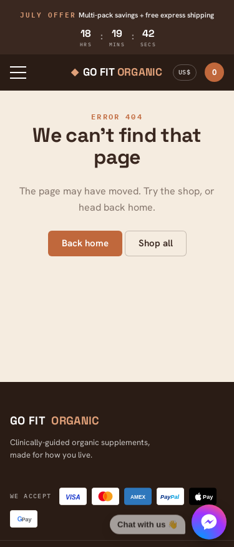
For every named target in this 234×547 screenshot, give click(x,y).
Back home (85, 243)
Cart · (214, 72)
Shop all (156, 243)
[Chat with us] (168, 521)
